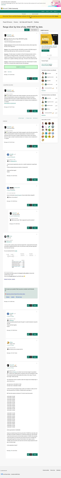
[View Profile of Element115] (9, 34)
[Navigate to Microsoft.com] (4, 8)
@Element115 (13, 161)
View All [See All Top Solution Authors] (44, 90)
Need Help (9, 71)
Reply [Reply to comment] (35, 111)
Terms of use (52, 470)
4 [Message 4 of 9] (10, 352)
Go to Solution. (22, 67)
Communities (36, 8)
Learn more (3, 4)
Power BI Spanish (18, 195)
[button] (26, 30)
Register (43, 11)
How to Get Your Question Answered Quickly (47, 65)
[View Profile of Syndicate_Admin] (17, 187)
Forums (20, 8)
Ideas (31, 8)
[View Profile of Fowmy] (10, 236)
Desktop (36, 22)
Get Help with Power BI (26, 22)
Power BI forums (7, 22)
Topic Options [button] (34, 29)
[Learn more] (45, 51)
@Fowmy (12, 320)
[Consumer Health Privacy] (15, 474)
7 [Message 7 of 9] (10, 201)
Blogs (41, 8)
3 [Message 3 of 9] (10, 450)
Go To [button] (55, 11)
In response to (11, 157)
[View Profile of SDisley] (11, 342)
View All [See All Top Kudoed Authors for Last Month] (44, 115)
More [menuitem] (45, 8)
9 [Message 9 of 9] (10, 175)
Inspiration (26, 8)
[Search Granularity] (26, 14)
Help (51, 11)
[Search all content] (45, 14)
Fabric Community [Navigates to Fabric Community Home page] (13, 8)
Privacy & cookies (46, 470)
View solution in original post (10, 103)
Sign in (47, 11)
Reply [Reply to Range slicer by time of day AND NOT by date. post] (35, 78)
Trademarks (58, 470)
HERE (16, 250)
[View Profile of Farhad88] (11, 154)
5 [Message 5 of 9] (10, 330)
